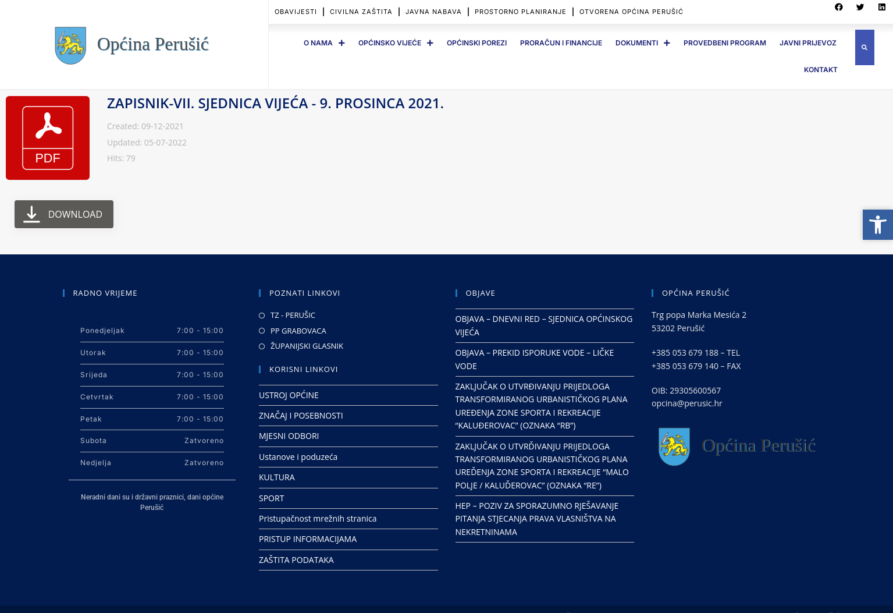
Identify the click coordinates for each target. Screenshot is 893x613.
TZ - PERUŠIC (293, 315)
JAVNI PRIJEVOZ (808, 42)
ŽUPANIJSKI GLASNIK (307, 346)
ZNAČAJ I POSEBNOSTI (301, 415)
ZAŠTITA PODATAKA (296, 559)
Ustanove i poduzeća (298, 456)
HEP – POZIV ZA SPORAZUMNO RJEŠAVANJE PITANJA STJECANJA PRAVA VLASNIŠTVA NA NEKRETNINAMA (537, 518)
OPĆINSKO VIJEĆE (395, 43)
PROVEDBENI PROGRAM (725, 42)
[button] (864, 47)
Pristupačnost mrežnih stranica (318, 518)
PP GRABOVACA (298, 330)
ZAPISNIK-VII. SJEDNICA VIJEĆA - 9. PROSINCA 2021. (275, 102)
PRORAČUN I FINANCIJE (561, 42)
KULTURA (277, 477)
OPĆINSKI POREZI (477, 42)
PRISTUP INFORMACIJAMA (308, 538)
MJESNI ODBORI (289, 435)
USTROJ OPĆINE (289, 395)
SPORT (271, 498)
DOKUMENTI (643, 43)
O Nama (324, 43)
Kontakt (821, 69)
